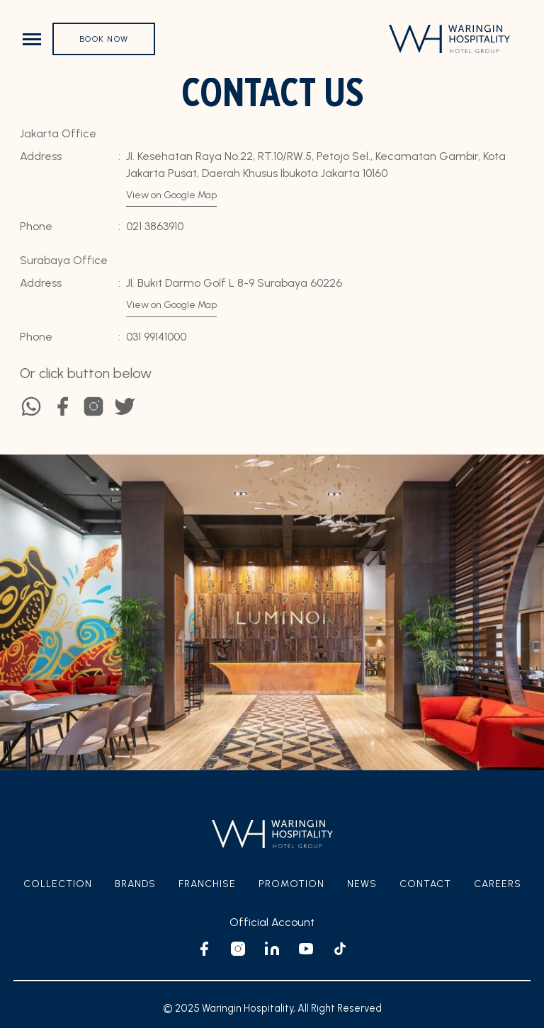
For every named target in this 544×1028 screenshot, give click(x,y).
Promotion (291, 884)
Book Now (103, 39)
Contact (425, 884)
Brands (135, 884)
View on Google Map (171, 195)
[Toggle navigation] (32, 39)
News (362, 884)
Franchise (207, 884)
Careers (497, 884)
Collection (57, 884)
